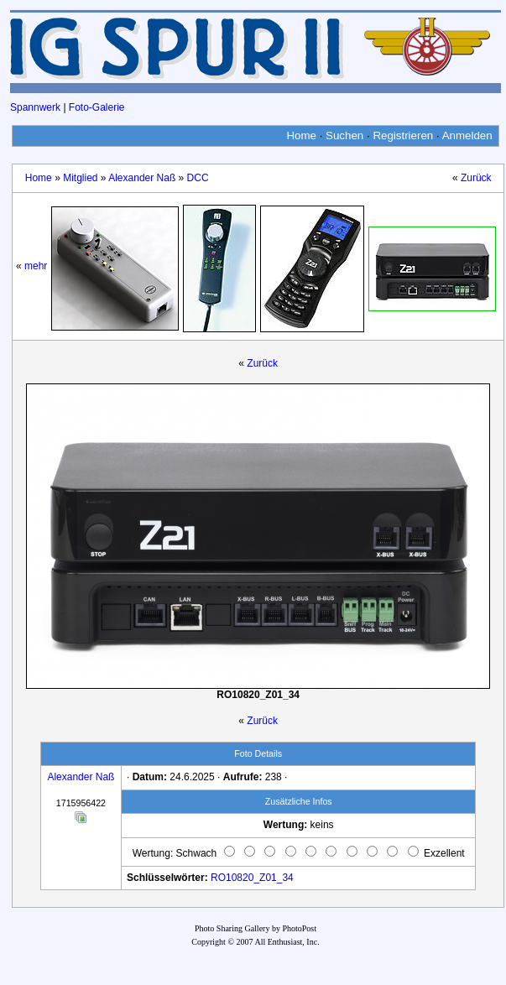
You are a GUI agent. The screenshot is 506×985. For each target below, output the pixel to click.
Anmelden (467, 135)
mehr (35, 266)
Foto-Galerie (97, 107)
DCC (198, 178)
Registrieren (403, 135)
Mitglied (80, 178)
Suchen (344, 135)
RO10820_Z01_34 (252, 877)
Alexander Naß (141, 178)
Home (301, 135)
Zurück (476, 178)
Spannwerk (35, 107)
